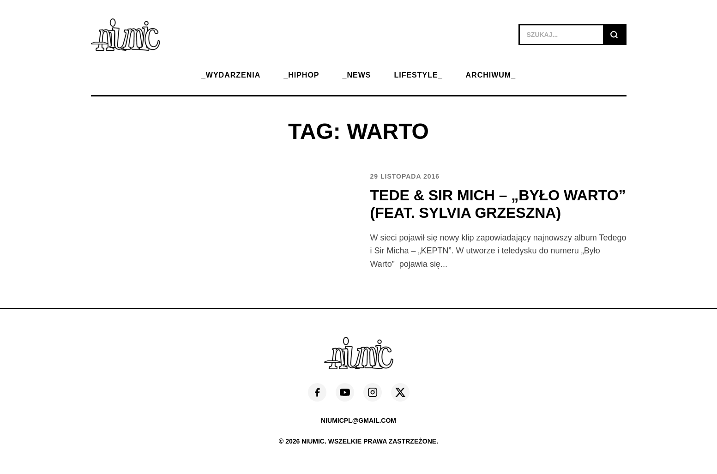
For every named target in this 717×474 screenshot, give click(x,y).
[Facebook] (317, 392)
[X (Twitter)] (400, 392)
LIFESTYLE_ (418, 75)
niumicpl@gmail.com (358, 420)
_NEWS (357, 75)
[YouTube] (345, 392)
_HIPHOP (301, 75)
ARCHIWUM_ (491, 75)
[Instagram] (372, 392)
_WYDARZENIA (230, 75)
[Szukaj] (614, 34)
